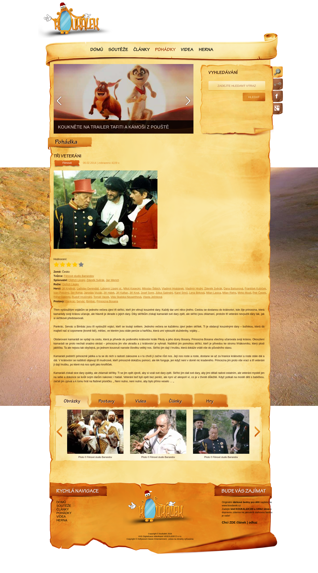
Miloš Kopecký (131, 288)
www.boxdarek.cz (231, 505)
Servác (81, 301)
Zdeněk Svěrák (95, 280)
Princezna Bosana (107, 301)
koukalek (163, 534)
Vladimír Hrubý (194, 288)
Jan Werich (112, 280)
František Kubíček (255, 288)
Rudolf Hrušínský (82, 297)
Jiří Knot (134, 292)
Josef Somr (147, 292)
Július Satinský (164, 292)
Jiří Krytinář (68, 288)
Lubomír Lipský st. (111, 288)
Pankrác (70, 301)
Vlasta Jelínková (152, 297)
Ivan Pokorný (61, 292)
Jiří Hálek (109, 292)
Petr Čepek (259, 292)
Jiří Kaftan (122, 292)
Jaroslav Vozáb (93, 292)
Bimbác (90, 301)
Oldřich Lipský (76, 280)
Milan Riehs (229, 292)
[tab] (72, 401)
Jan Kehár (76, 292)
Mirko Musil (244, 292)
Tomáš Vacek (101, 297)
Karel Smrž (180, 292)
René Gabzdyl (62, 297)
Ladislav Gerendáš (88, 288)
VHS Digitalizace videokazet (150, 536)
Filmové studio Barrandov (79, 276)
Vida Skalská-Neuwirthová (126, 297)
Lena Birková (197, 292)
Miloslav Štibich (151, 288)
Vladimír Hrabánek (173, 288)
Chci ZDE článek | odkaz (239, 522)
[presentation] (72, 401)
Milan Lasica (213, 292)
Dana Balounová (233, 288)
